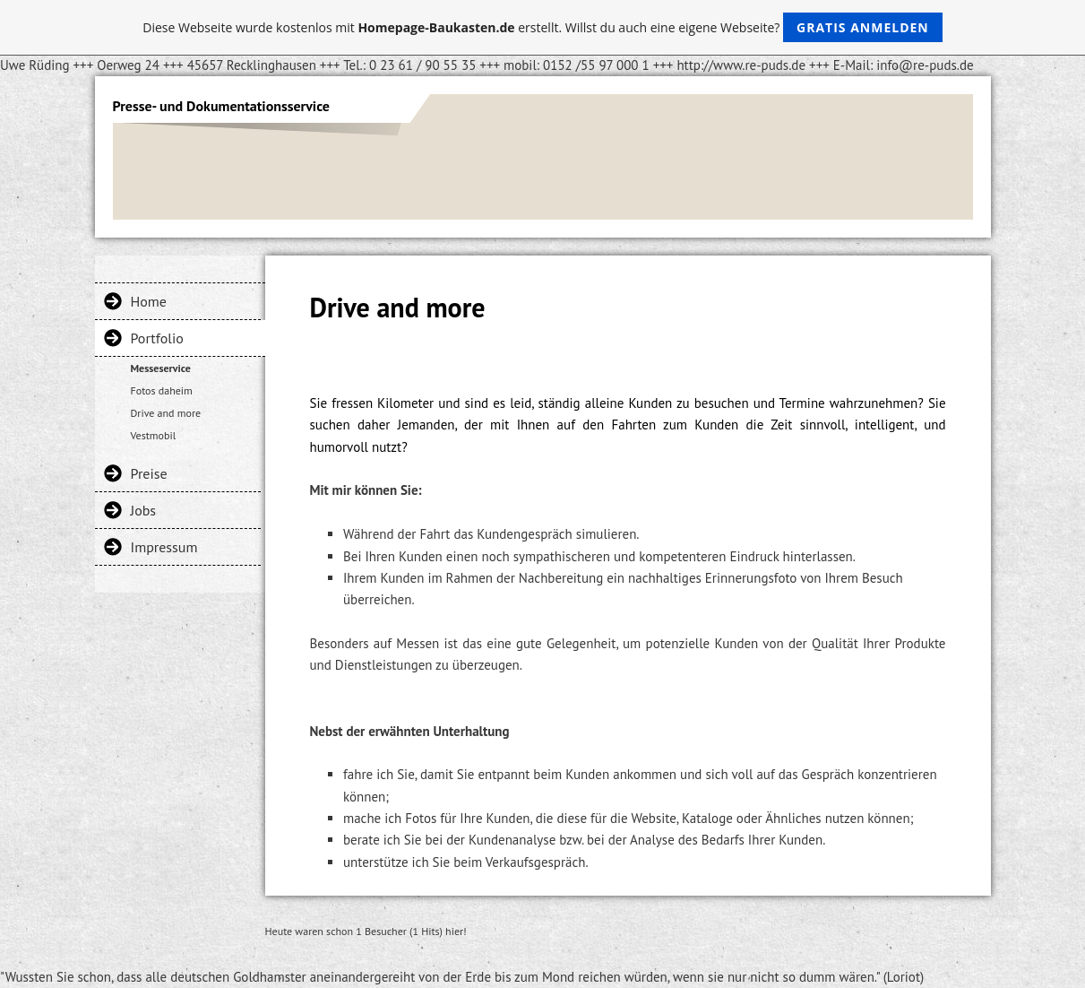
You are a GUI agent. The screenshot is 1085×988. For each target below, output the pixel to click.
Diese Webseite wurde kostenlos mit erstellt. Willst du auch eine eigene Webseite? (542, 27)
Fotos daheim (162, 390)
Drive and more (166, 413)
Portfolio (157, 338)
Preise (149, 473)
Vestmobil (154, 435)
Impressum (164, 547)
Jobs (144, 510)
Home (149, 301)
